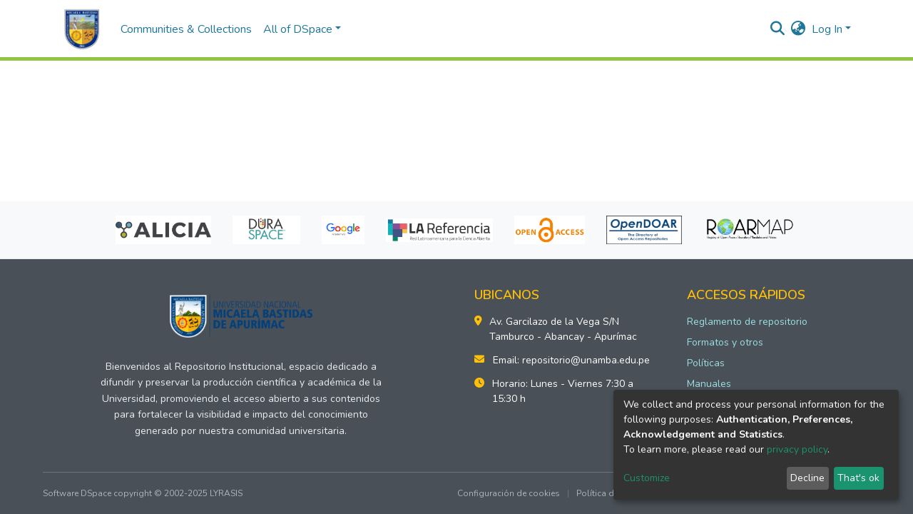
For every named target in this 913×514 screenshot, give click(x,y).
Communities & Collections (186, 29)
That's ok (858, 478)
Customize (646, 478)
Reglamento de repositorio (747, 321)
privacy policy (797, 449)
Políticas (706, 363)
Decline (807, 478)
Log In (827, 29)
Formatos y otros (725, 342)
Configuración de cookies (508, 493)
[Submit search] (778, 29)
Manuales (709, 383)
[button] (798, 29)
